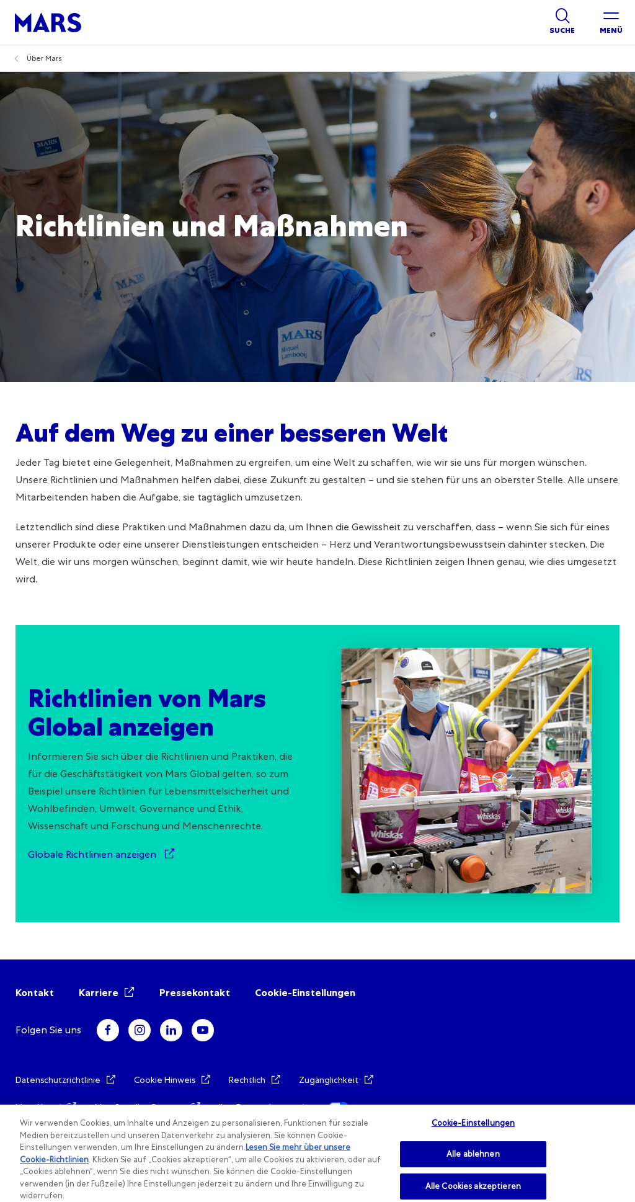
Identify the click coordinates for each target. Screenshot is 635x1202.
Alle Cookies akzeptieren (473, 1186)
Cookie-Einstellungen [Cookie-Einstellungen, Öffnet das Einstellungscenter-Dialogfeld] (473, 1123)
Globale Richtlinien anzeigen (93, 854)
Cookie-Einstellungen (305, 993)
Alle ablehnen (473, 1154)
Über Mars (44, 58)
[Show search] (562, 22)
